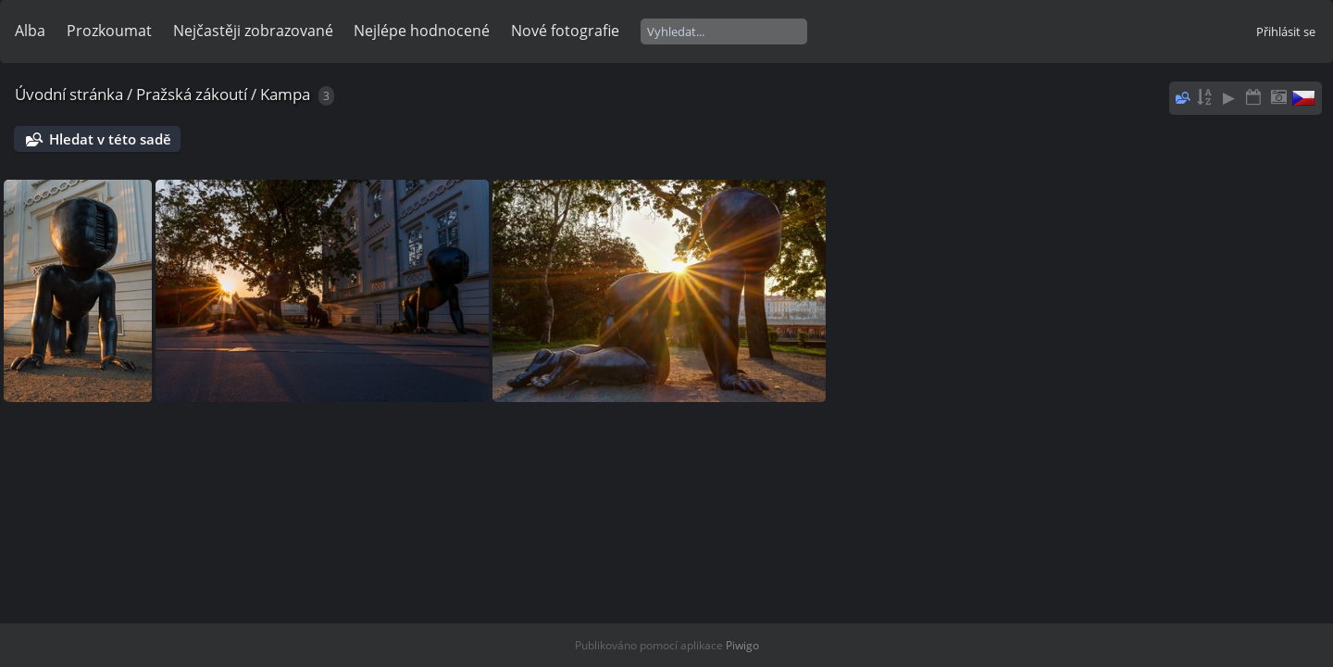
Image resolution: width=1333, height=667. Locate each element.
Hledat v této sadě (110, 139)
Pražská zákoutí (191, 94)
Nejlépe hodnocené (422, 30)
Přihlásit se (1285, 31)
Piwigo (742, 645)
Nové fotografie (565, 30)
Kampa (285, 94)
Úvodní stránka (69, 94)
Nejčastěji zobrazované (253, 30)
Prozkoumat (109, 30)
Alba (30, 30)
